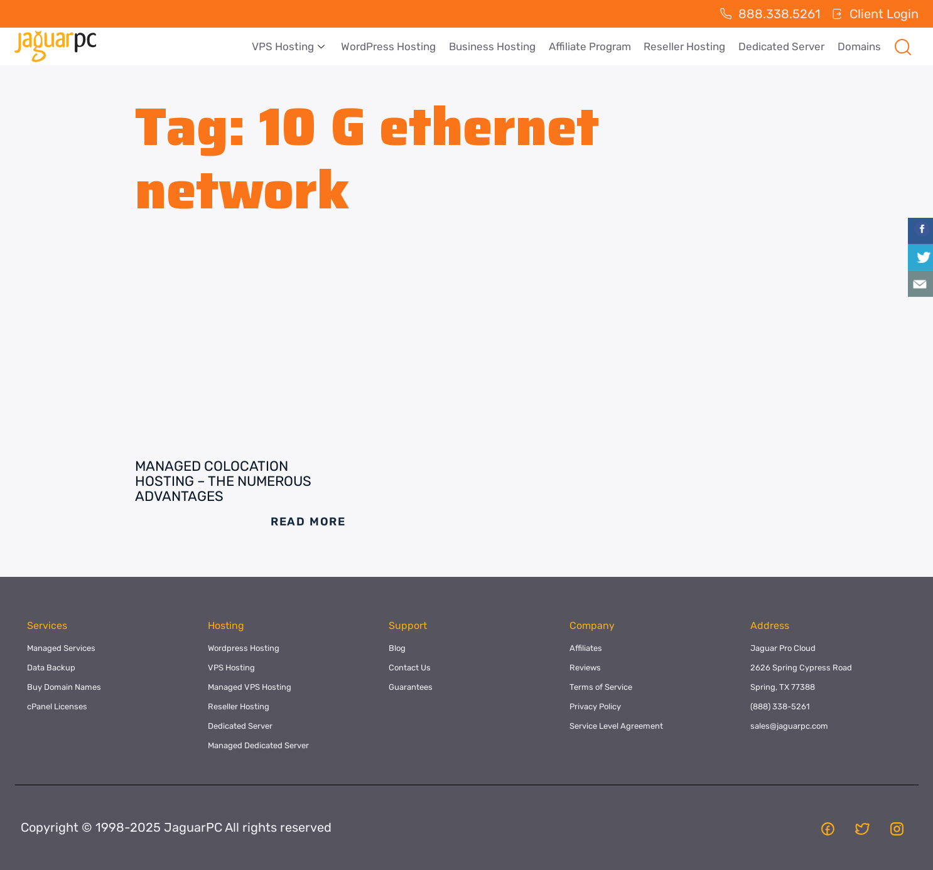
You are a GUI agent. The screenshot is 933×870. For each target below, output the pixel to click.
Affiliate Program (591, 46)
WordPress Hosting (390, 46)
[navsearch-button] (902, 46)
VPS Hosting (290, 46)
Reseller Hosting (685, 46)
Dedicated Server (782, 46)
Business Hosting (494, 46)
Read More (308, 522)
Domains (859, 46)
